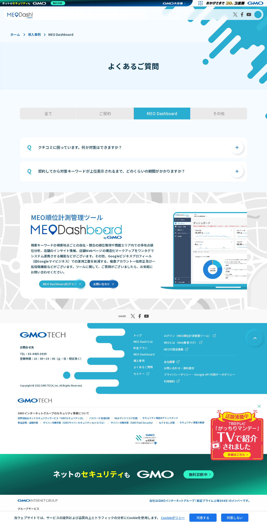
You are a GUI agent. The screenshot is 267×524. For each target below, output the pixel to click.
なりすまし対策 (167, 422)
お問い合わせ (101, 284)
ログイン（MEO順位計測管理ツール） (187, 336)
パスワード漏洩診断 (99, 418)
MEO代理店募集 (174, 349)
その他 (219, 113)
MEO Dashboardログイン (60, 284)
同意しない (235, 517)
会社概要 (169, 362)
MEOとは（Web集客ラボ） (181, 342)
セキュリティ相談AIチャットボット (160, 418)
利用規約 (169, 381)
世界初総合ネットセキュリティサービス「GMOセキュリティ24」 (51, 418)
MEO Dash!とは (143, 341)
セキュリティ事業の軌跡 (192, 422)
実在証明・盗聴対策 (28, 422)
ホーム (15, 34)
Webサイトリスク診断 (126, 418)
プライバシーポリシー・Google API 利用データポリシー (199, 374)
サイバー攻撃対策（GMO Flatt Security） (132, 422)
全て (48, 113)
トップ (138, 335)
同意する (203, 517)
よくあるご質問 (143, 367)
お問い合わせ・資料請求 (179, 368)
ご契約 (105, 113)
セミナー (139, 374)
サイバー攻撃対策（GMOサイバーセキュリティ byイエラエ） (74, 422)
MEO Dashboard (162, 113)
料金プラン (140, 348)
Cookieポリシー (173, 517)
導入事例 (34, 34)
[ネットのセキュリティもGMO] (35, 3)
